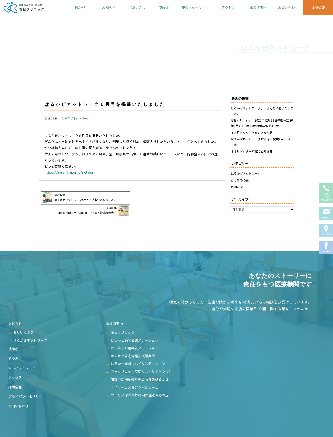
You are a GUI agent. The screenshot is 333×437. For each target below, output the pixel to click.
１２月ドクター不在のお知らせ (251, 133)
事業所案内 (258, 7)
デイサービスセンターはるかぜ (132, 379)
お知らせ (108, 7)
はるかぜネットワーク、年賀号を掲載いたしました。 (262, 111)
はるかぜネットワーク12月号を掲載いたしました (261, 142)
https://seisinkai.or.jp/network (69, 172)
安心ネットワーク (194, 7)
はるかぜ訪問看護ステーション (132, 332)
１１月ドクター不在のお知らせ (251, 151)
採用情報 (318, 7)
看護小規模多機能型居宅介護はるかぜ (137, 371)
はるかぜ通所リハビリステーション (135, 355)
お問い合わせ (288, 7)
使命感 (163, 7)
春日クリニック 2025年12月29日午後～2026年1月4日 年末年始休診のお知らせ (262, 123)
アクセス (228, 7)
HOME (80, 7)
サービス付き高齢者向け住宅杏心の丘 (137, 387)
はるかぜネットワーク (76, 118)
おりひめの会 (240, 180)
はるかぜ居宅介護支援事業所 (130, 347)
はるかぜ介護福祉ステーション (132, 340)
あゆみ (13, 350)
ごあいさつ (136, 7)
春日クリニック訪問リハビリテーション (139, 363)
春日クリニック (120, 324)
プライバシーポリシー (25, 388)
